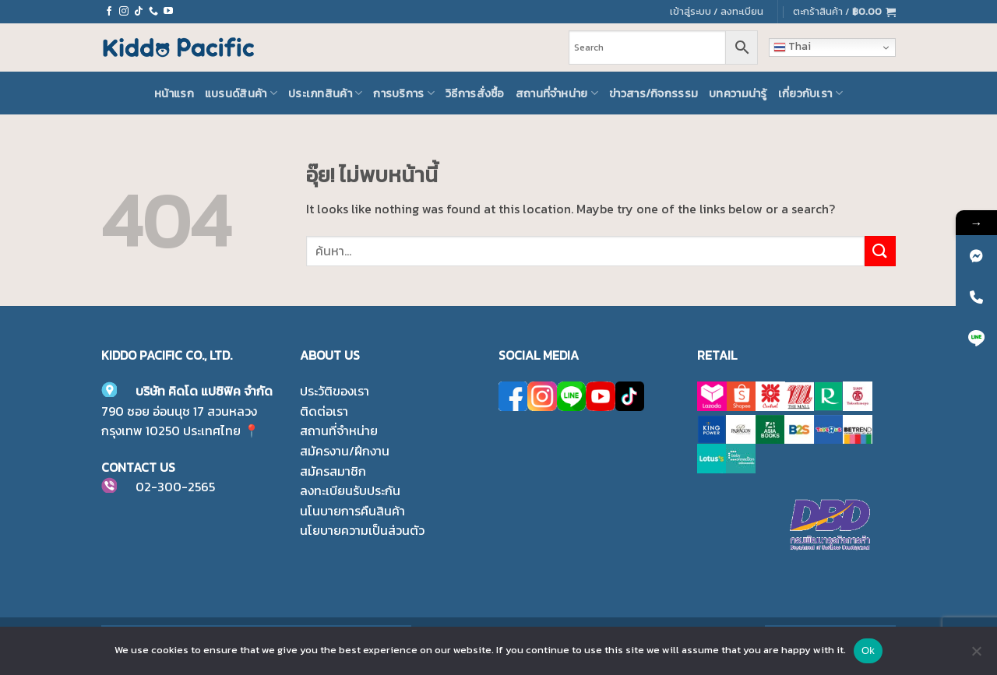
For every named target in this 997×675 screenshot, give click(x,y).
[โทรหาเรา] (153, 12)
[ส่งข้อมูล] (880, 251)
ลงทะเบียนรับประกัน (350, 490)
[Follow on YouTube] (168, 12)
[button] (844, 11)
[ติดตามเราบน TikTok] (138, 12)
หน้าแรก (174, 93)
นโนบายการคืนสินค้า (352, 510)
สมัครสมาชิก (333, 471)
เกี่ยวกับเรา (810, 93)
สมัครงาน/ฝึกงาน (344, 450)
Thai (792, 46)
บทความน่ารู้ (738, 93)
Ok (868, 650)
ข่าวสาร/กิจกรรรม (653, 93)
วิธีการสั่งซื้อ (475, 93)
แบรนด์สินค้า (241, 93)
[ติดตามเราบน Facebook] (109, 12)
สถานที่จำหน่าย (557, 93)
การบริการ (404, 93)
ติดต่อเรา (324, 411)
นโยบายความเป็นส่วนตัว (362, 530)
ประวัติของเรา (334, 390)
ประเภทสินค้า (325, 93)
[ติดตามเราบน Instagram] (124, 12)
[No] (976, 655)
